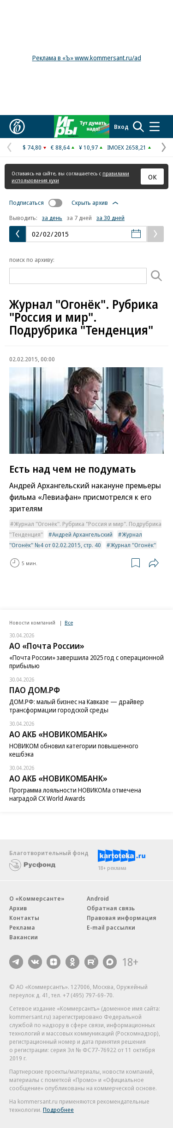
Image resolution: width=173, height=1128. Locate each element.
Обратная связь (111, 908)
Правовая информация (121, 918)
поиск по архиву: (31, 259)
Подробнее (58, 1109)
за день (52, 218)
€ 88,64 (60, 147)
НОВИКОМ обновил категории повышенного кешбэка (73, 749)
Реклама (22, 927)
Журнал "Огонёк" (133, 545)
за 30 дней (110, 218)
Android (98, 898)
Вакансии (23, 937)
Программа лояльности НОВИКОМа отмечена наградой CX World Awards (75, 794)
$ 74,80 (32, 147)
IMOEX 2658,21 (126, 147)
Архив (18, 908)
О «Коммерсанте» (37, 898)
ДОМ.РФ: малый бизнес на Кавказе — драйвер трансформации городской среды (76, 705)
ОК (152, 176)
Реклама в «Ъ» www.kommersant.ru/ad (86, 57)
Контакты (24, 918)
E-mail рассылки (111, 927)
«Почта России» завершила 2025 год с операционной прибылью (86, 661)
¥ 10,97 (88, 147)
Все (69, 622)
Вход (121, 126)
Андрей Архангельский (82, 534)
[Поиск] (156, 276)
